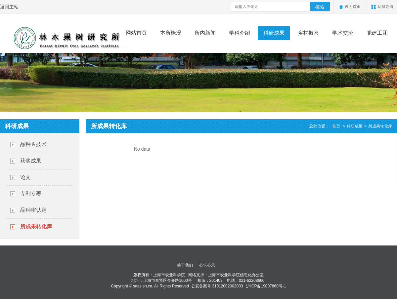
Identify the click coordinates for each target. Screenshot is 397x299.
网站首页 (136, 33)
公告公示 (207, 265)
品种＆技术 (33, 144)
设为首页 (353, 6)
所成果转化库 (36, 226)
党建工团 (377, 33)
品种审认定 (33, 210)
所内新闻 (205, 33)
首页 (336, 126)
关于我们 (185, 265)
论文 (25, 177)
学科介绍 (239, 33)
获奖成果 (30, 161)
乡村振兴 (308, 33)
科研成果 (274, 33)
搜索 (320, 7)
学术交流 (342, 33)
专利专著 (30, 193)
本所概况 (170, 33)
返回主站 (9, 6)
